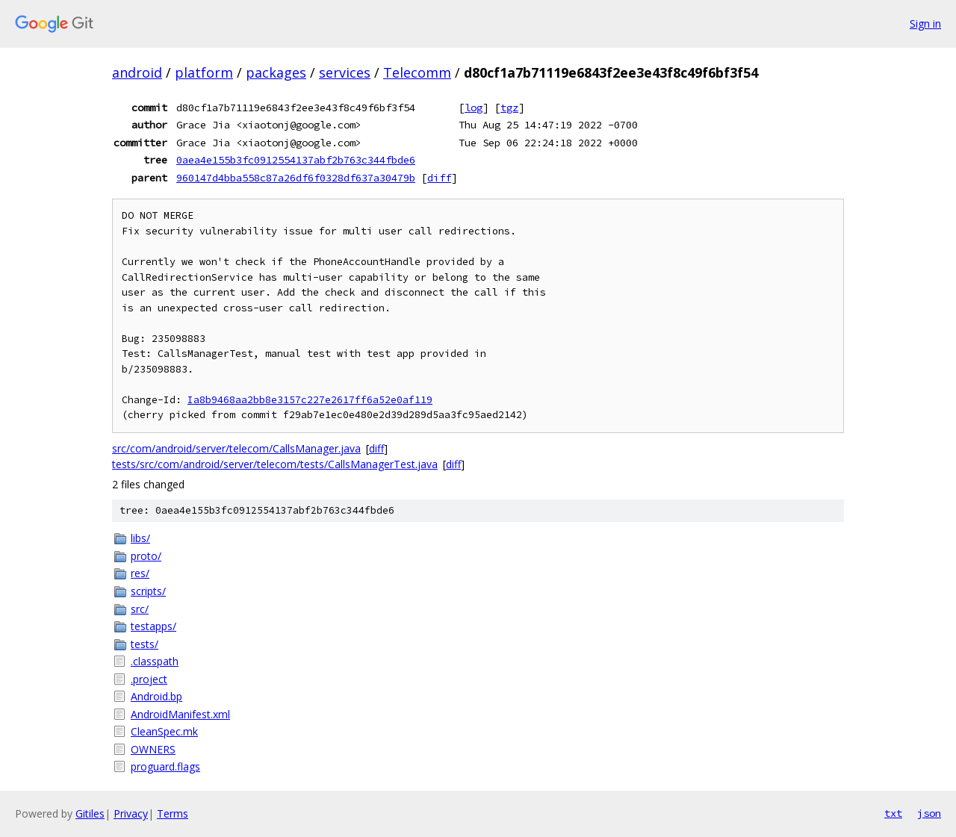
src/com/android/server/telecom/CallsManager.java (236, 448)
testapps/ (153, 626)
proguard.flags (165, 766)
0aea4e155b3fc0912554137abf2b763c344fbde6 (295, 160)
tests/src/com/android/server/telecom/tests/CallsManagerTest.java (275, 464)
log (473, 107)
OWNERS (153, 749)
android (137, 72)
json (929, 813)
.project (149, 679)
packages (276, 72)
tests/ (144, 644)
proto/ (146, 556)
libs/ (140, 538)
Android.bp (156, 696)
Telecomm (417, 72)
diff (439, 177)
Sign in (925, 23)
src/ (140, 609)
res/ (140, 573)
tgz (509, 107)
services (344, 72)
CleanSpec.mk (164, 731)
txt (893, 813)
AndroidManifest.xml (180, 714)
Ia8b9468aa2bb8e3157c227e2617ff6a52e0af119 (309, 399)
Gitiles (90, 813)
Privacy (131, 813)
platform (204, 72)
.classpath (155, 661)
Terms (172, 813)
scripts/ (148, 591)
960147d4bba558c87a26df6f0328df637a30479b (295, 177)
